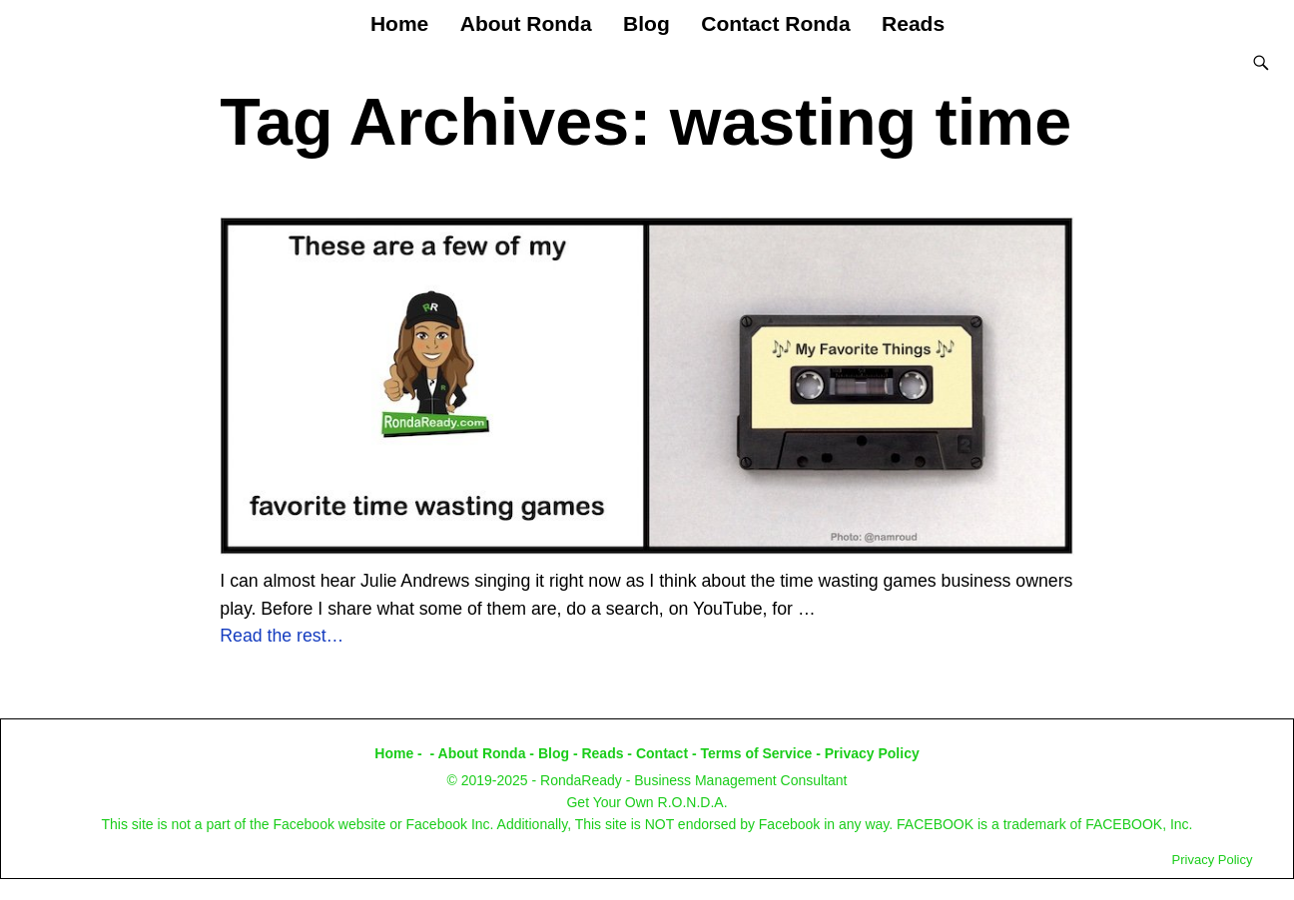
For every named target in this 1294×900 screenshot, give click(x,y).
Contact (662, 753)
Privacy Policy (872, 753)
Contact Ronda (775, 23)
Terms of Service (757, 753)
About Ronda (526, 23)
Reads (913, 23)
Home (399, 23)
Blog (646, 23)
